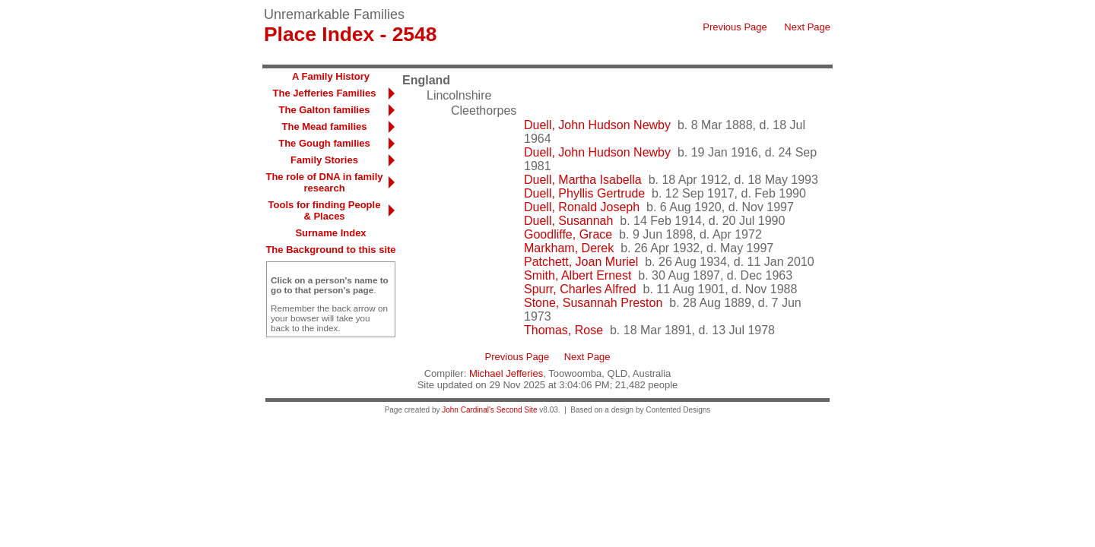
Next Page (807, 27)
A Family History (331, 76)
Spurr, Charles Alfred (580, 289)
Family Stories (324, 160)
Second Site (517, 410)
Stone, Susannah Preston (593, 302)
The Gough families (324, 143)
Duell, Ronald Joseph (582, 207)
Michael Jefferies (506, 373)
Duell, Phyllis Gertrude (584, 193)
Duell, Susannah (568, 220)
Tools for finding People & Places (324, 210)
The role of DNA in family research (323, 182)
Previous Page (735, 27)
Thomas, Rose (563, 330)
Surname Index (330, 233)
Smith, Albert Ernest (577, 275)
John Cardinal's (468, 410)
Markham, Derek (569, 248)
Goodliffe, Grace (568, 234)
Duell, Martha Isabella (583, 179)
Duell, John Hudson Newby (597, 125)
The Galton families (324, 109)
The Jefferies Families (324, 93)
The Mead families (324, 126)
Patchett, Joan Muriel (581, 261)
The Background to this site (330, 249)
